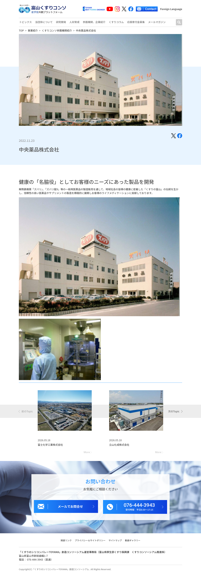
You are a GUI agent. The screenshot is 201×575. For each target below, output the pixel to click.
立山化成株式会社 (119, 446)
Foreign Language (171, 9)
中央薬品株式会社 (86, 32)
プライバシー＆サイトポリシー (90, 541)
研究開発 (61, 23)
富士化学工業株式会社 (50, 446)
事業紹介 (33, 32)
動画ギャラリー (133, 541)
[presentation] (26, 413)
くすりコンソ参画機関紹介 (57, 32)
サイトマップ (115, 541)
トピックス (25, 23)
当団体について (44, 23)
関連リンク (65, 541)
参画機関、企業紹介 (94, 23)
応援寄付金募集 (136, 23)
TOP (21, 32)
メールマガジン (157, 23)
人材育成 (74, 23)
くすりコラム (116, 23)
